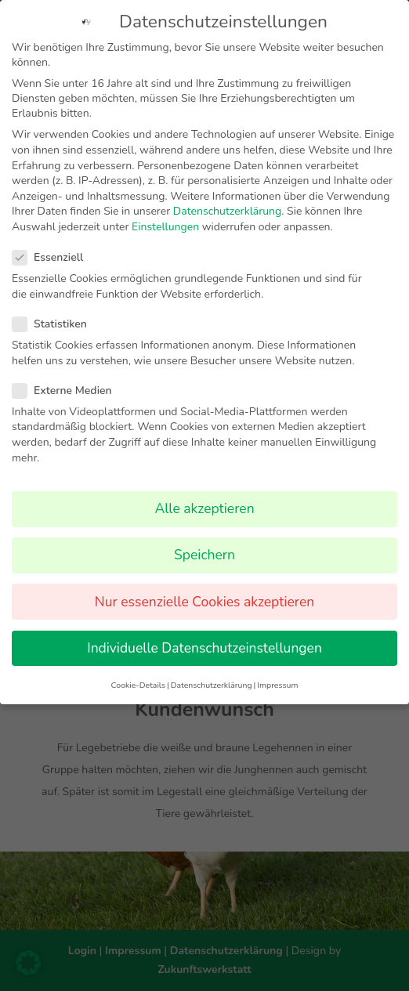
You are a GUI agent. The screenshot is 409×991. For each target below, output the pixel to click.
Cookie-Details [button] (138, 683)
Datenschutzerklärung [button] (211, 683)
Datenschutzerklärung (227, 209)
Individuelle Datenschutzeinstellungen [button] (204, 645)
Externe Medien (68, 389)
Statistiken (56, 322)
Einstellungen (165, 225)
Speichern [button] (204, 553)
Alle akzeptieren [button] (204, 506)
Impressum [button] (277, 683)
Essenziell (54, 255)
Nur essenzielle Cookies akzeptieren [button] (204, 599)
